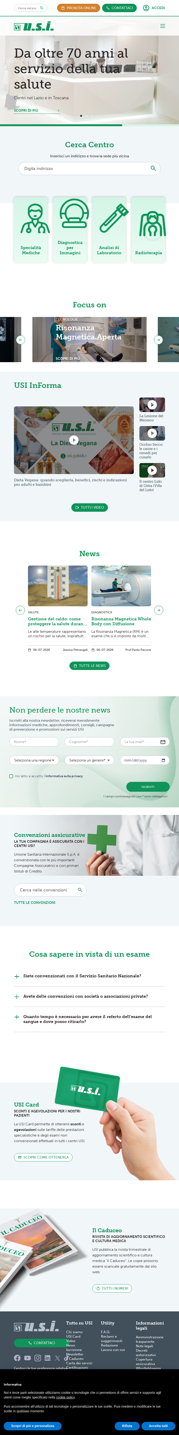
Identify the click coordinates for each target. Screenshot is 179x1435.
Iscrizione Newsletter (74, 1352)
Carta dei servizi (79, 1363)
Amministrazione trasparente (149, 1339)
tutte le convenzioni (34, 903)
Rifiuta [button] (127, 1426)
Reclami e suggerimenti (111, 1338)
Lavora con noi (113, 1350)
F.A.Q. (105, 1332)
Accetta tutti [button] (158, 1426)
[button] (173, 1376)
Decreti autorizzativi (146, 1352)
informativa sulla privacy (64, 776)
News (70, 1345)
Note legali (144, 1346)
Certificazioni (77, 1367)
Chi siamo (74, 1332)
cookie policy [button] (65, 1397)
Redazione (109, 1345)
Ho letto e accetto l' (50, 776)
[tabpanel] (89, 70)
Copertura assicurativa (145, 1361)
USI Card (73, 1336)
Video (70, 1341)
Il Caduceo (74, 1359)
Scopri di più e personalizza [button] (32, 1426)
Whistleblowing (148, 1368)
